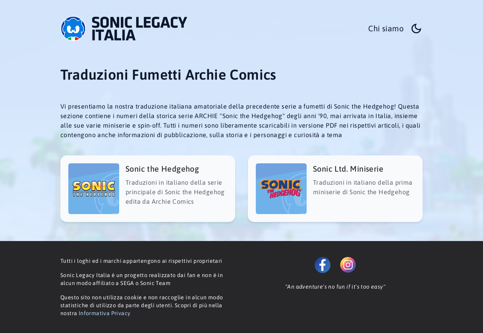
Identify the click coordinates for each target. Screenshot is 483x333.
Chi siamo (386, 28)
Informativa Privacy (105, 313)
